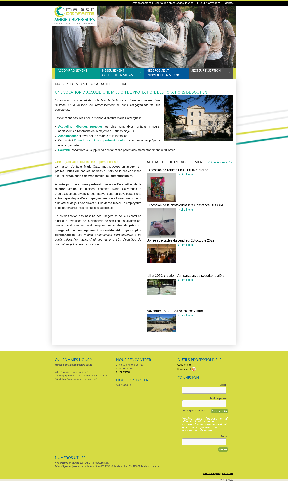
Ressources (183, 369)
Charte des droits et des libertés (173, 2)
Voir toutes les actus (220, 162)
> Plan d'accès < (124, 372)
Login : (224, 384)
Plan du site (227, 473)
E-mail (224, 436)
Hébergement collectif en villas (117, 72)
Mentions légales (211, 473)
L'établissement (141, 2)
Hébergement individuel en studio (163, 72)
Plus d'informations (209, 2)
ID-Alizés (229, 480)
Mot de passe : (219, 398)
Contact (229, 2)
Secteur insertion (206, 70)
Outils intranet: (184, 365)
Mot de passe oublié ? (193, 410)
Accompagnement (72, 70)
